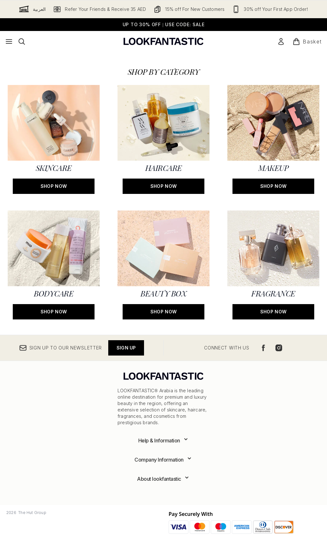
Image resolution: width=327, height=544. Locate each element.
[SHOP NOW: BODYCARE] (53, 264)
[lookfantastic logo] (163, 41)
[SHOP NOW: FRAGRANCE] (273, 264)
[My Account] (281, 41)
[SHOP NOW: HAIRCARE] (163, 139)
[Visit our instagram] (278, 348)
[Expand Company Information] (163, 459)
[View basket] (307, 41)
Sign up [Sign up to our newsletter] (126, 347)
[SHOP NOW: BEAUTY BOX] (163, 264)
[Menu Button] (9, 41)
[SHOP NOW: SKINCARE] (53, 139)
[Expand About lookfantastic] (163, 478)
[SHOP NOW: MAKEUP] (273, 139)
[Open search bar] (22, 41)
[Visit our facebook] (263, 348)
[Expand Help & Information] (163, 440)
